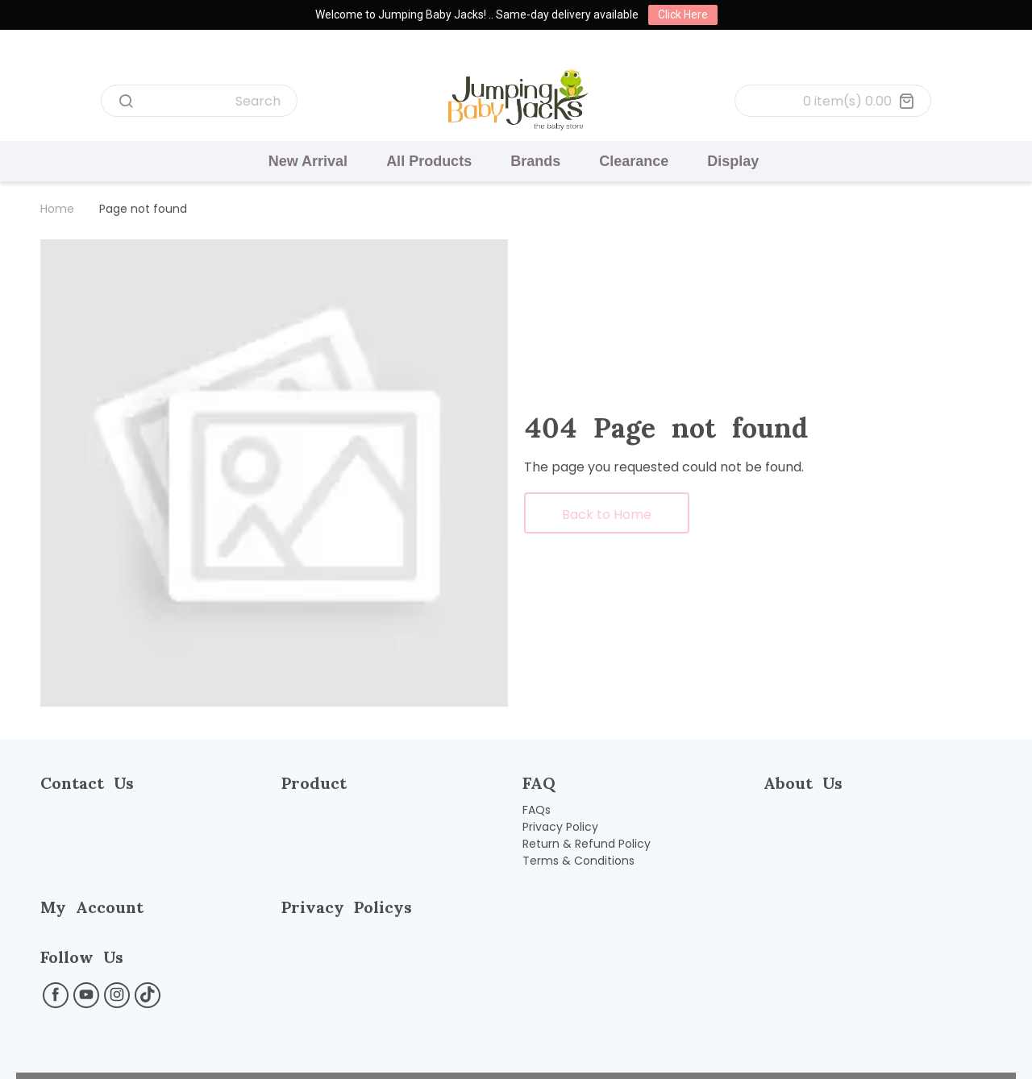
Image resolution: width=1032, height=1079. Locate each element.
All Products (429, 161)
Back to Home (606, 514)
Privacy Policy (560, 827)
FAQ (539, 783)
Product (314, 783)
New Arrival (307, 161)
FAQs (536, 810)
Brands (535, 161)
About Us (803, 783)
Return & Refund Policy (586, 844)
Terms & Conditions (578, 861)
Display (733, 161)
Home (57, 209)
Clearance (633, 161)
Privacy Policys (346, 907)
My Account (92, 907)
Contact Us (87, 783)
